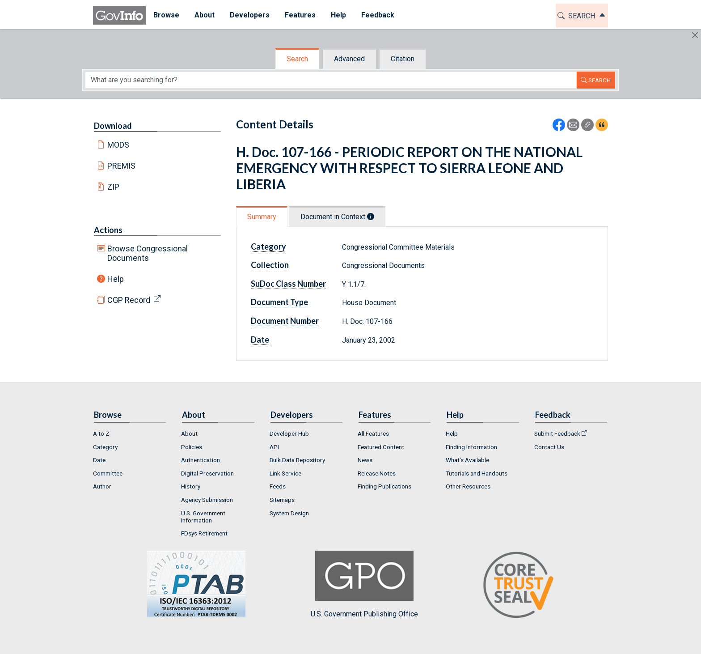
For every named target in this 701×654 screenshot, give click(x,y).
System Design (289, 513)
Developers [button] (250, 15)
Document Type (279, 302)
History (190, 486)
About (189, 433)
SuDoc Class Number (288, 284)
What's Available (467, 459)
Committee (107, 473)
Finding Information (471, 446)
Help (115, 279)
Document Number (285, 321)
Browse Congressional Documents (147, 253)
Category (268, 246)
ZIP (113, 186)
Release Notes (377, 473)
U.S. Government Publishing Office (364, 584)
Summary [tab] (261, 216)
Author (102, 486)
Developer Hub (289, 433)
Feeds (278, 486)
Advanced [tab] (349, 59)
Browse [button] (166, 15)
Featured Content (381, 446)
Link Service (285, 473)
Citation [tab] (402, 59)
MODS (118, 144)
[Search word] (331, 80)
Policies (191, 446)
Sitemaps (282, 499)
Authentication (200, 459)
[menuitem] (166, 15)
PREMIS (121, 165)
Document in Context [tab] (337, 216)
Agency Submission (207, 499)
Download (113, 126)
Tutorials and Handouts (476, 473)
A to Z (101, 433)
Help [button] (338, 15)
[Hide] (695, 35)
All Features (373, 433)
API (274, 446)
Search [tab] (297, 59)
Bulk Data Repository (297, 459)
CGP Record (128, 300)
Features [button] (300, 15)
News (365, 459)
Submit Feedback (557, 433)
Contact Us (549, 446)
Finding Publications (384, 486)
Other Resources (468, 486)
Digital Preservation (207, 473)
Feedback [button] (377, 15)
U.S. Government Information (203, 517)
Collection (270, 265)
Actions (108, 230)
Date (260, 339)
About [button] (204, 15)
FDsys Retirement (204, 533)
